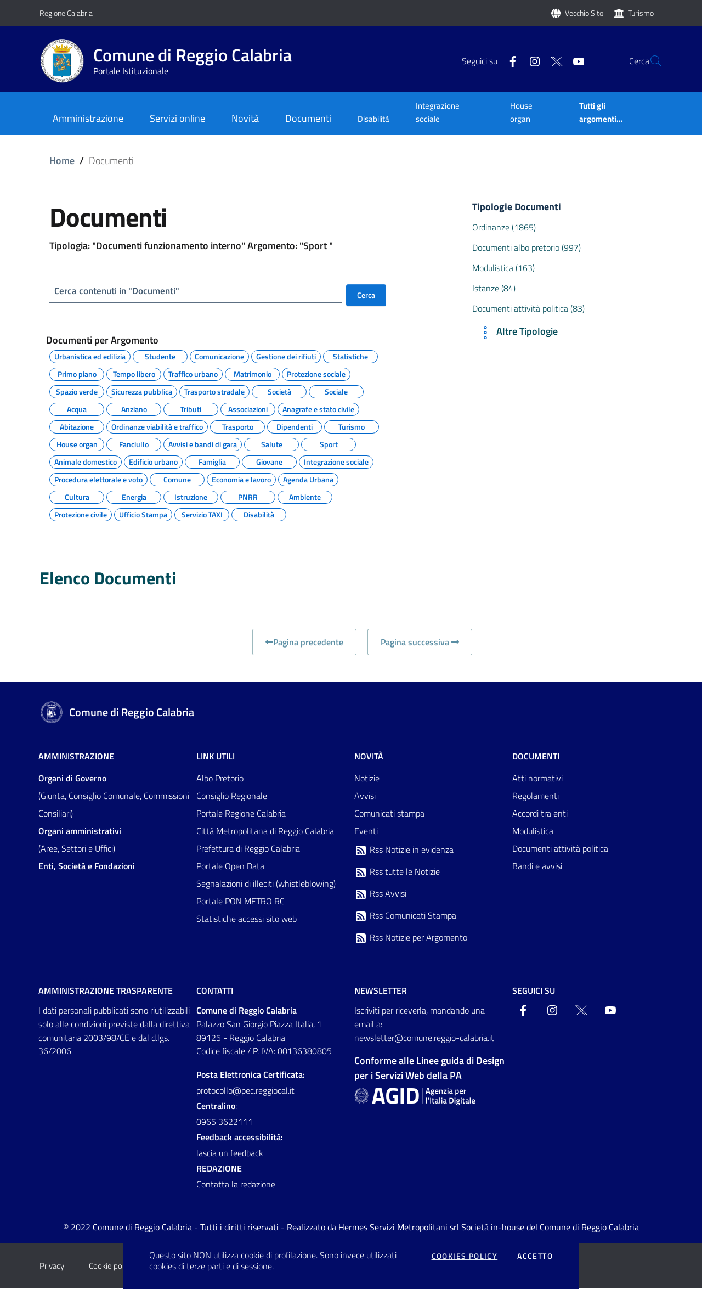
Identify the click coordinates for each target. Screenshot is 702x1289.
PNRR (248, 496)
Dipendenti (294, 426)
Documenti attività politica (560, 849)
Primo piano (77, 373)
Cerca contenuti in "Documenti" (120, 291)
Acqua (77, 408)
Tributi (190, 408)
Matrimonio (252, 373)
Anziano (134, 408)
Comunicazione (219, 356)
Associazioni (248, 408)
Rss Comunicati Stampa (405, 917)
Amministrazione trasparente (105, 991)
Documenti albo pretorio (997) (526, 247)
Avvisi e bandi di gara (202, 444)
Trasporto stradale (214, 391)
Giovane (269, 461)
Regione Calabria (66, 13)
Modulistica (532, 831)
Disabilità (373, 118)
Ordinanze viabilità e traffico (157, 426)
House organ (521, 112)
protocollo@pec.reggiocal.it (245, 1091)
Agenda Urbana (308, 479)
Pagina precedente (304, 643)
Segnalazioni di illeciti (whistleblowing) (266, 884)
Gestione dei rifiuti (286, 356)
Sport (329, 444)
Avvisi (365, 796)
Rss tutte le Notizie (397, 873)
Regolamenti (535, 796)
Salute (271, 444)
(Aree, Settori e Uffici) (79, 840)
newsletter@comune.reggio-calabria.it (424, 1038)
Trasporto (237, 426)
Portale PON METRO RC (240, 902)
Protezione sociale (316, 373)
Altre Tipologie (517, 332)
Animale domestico (85, 461)
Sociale (336, 391)
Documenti (535, 757)
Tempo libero (134, 373)
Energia (134, 496)
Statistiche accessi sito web (246, 919)
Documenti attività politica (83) (528, 308)
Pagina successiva (420, 643)
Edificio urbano (153, 461)
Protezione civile (80, 514)
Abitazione (77, 426)
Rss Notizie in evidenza (404, 851)
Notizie (367, 779)
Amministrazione (76, 757)
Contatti (214, 991)
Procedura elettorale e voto (98, 479)
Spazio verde (77, 391)
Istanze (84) (494, 288)
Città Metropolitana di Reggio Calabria (265, 831)
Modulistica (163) (503, 267)
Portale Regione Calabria (241, 814)
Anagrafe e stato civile (318, 408)
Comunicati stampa (389, 814)
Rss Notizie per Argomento (410, 939)
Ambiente (305, 496)
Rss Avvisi (380, 895)
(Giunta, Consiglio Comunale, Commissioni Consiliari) (113, 797)
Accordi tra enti (540, 814)
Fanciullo (134, 444)
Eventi (366, 831)
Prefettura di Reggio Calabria (248, 849)
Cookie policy (111, 1266)
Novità (368, 757)
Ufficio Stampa (143, 514)
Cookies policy (465, 1256)
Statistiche (350, 356)
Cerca (366, 295)
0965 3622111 (224, 1122)
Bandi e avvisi (537, 867)
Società (279, 391)
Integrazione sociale (438, 112)
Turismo (641, 13)
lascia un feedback (229, 1154)
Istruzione (190, 496)
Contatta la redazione (235, 1185)
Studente (160, 356)
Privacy (51, 1266)
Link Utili (215, 757)
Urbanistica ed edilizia (90, 356)
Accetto (535, 1256)
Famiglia (212, 461)
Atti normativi (537, 779)
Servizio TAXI (202, 514)
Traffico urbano (193, 373)
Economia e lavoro (241, 479)
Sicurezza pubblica (141, 391)
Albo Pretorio (220, 779)
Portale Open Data (230, 867)
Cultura (77, 496)
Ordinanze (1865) (504, 227)
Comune (177, 479)
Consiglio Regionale (231, 796)
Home (62, 160)
